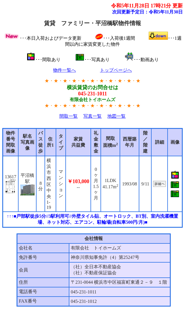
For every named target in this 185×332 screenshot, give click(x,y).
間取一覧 (68, 116)
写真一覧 (92, 116)
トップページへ (116, 70)
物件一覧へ (64, 70)
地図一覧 (116, 116)
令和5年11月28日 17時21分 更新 (147, 6)
